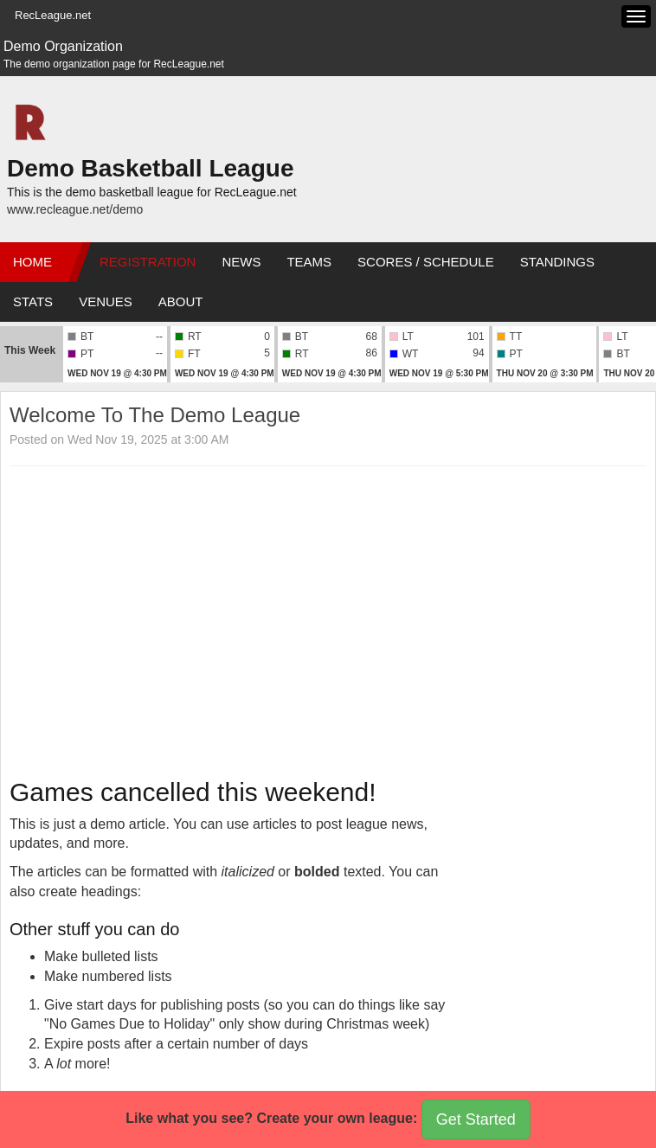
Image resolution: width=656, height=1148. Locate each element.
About (180, 301)
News (241, 261)
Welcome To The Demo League (155, 414)
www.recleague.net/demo (75, 209)
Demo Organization (63, 46)
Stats (33, 301)
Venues (105, 301)
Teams (308, 261)
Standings (557, 261)
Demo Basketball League (150, 168)
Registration (148, 261)
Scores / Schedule (425, 261)
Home (32, 261)
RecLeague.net (53, 15)
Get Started (476, 1119)
